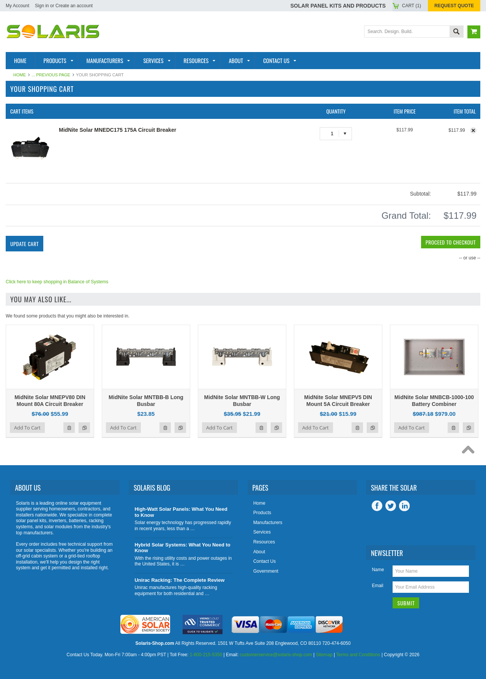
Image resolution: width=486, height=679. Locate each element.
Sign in (42, 5)
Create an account (74, 5)
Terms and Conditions (358, 654)
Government (265, 571)
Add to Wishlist (69, 427)
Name (378, 569)
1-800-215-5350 (206, 654)
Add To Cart (27, 427)
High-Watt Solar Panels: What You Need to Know (180, 512)
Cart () (411, 5)
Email (377, 585)
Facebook (377, 506)
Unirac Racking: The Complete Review (179, 580)
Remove (473, 130)
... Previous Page (51, 75)
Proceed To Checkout (451, 242)
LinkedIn (404, 506)
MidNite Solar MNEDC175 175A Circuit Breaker (117, 130)
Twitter (390, 506)
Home (19, 75)
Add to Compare (84, 427)
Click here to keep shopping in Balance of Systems (57, 281)
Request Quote (454, 5)
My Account (17, 5)
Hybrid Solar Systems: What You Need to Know (182, 548)
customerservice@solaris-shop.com (276, 654)
